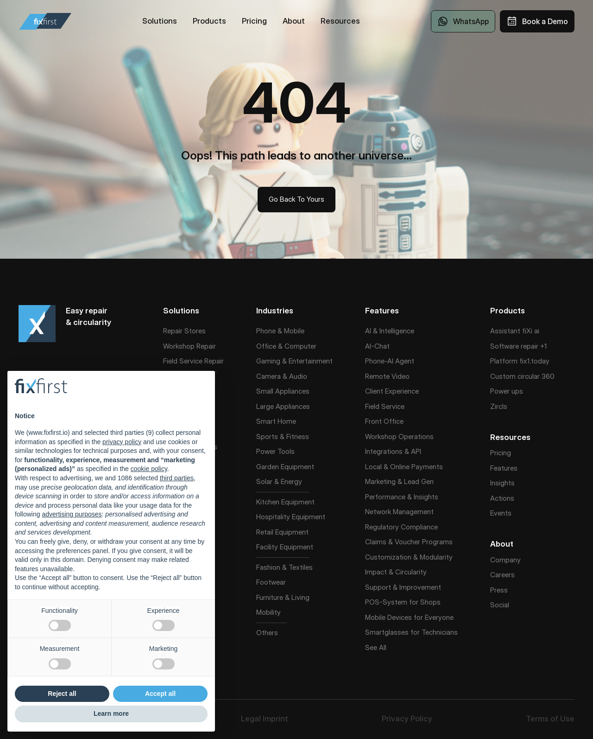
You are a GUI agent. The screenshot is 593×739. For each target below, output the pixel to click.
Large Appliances (283, 406)
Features (503, 468)
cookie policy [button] (149, 468)
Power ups (506, 391)
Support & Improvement (403, 587)
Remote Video (387, 376)
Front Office (384, 421)
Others (267, 632)
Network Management (399, 511)
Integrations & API (393, 451)
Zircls (498, 406)
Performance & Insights (401, 496)
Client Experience (392, 391)
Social (499, 604)
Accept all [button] (160, 693)
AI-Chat (377, 346)
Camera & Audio (281, 376)
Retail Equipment (282, 532)
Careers (502, 574)
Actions (502, 498)
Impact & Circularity (396, 571)
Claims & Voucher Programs (409, 541)
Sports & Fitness (282, 436)
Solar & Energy (279, 481)
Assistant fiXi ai (514, 330)
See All (375, 647)
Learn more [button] (111, 713)
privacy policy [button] (121, 442)
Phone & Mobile (280, 330)
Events (500, 513)
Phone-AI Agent (389, 361)
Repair (214, 361)
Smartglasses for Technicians (411, 632)
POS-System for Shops (403, 602)
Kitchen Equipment (285, 501)
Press (499, 590)
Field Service (182, 361)
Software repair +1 (518, 346)
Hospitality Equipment (290, 516)
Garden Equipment (285, 466)
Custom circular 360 (522, 376)
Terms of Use (550, 718)
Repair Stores (184, 330)
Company (505, 559)
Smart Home (276, 421)
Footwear (271, 582)
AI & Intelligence (389, 330)
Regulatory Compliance (401, 526)
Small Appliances (282, 391)
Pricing (500, 452)
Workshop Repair (189, 346)
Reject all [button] (62, 693)
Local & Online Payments (404, 466)
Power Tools (275, 451)
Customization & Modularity (409, 557)
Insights (502, 482)
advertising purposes (71, 514)
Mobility (268, 612)
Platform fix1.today (519, 361)
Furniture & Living (282, 597)
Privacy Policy (407, 718)
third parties (177, 478)
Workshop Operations (399, 436)
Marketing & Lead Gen (399, 481)
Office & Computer (286, 346)
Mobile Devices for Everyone (409, 617)
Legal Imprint (264, 718)
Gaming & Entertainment (294, 361)
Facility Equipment (284, 546)
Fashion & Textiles (284, 567)
